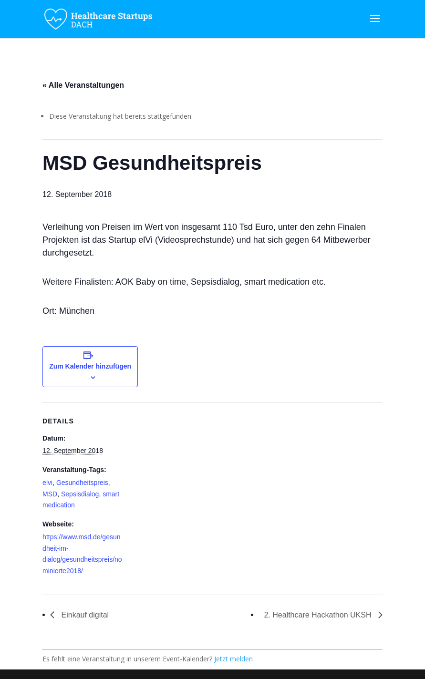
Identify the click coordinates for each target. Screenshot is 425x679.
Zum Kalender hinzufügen (90, 366)
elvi (47, 482)
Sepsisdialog (80, 494)
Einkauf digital (84, 615)
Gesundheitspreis (82, 482)
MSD (49, 494)
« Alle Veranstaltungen (83, 85)
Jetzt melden (233, 658)
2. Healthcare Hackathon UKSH (318, 615)
